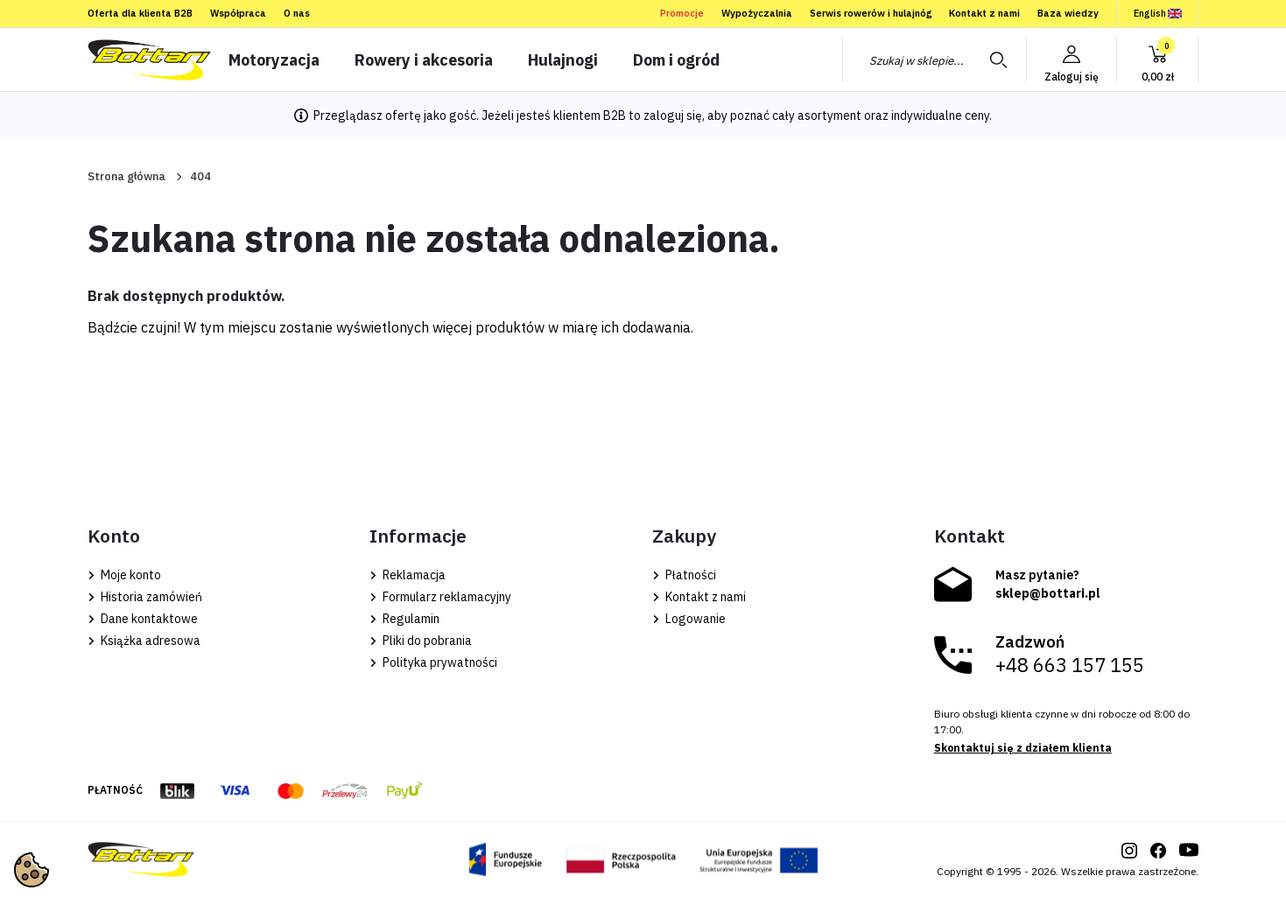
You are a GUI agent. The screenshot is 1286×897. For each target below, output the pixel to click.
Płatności (684, 575)
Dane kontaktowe (143, 619)
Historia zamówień (145, 597)
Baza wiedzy (1068, 13)
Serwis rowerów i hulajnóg (870, 13)
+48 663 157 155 (1069, 665)
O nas (297, 13)
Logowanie (689, 619)
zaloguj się (672, 115)
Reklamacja (407, 575)
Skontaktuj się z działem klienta (1023, 747)
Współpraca (238, 13)
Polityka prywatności (433, 662)
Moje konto (124, 575)
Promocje (682, 13)
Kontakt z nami (984, 13)
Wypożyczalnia (756, 13)
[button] (1157, 59)
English (1158, 13)
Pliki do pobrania (420, 640)
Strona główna (126, 176)
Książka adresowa (144, 640)
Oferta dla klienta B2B (140, 13)
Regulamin (404, 619)
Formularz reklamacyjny (440, 597)
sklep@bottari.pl (1047, 593)
